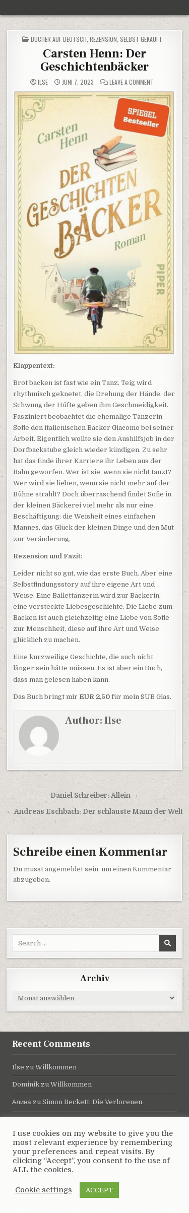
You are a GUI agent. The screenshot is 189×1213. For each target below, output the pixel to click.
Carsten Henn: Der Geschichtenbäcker (94, 60)
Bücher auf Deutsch (59, 39)
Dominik (25, 1084)
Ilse (43, 82)
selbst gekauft (141, 39)
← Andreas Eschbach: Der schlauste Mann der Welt (94, 811)
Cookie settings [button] (43, 1190)
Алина (21, 1102)
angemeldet (64, 869)
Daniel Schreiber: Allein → (94, 795)
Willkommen (56, 1067)
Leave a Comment (131, 82)
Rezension (103, 39)
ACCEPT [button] (99, 1190)
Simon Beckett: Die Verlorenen (92, 1102)
